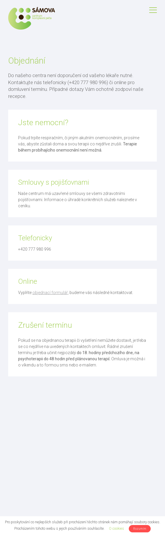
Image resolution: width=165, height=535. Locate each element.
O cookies (116, 528)
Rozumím (139, 528)
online (120, 82)
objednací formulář (50, 292)
